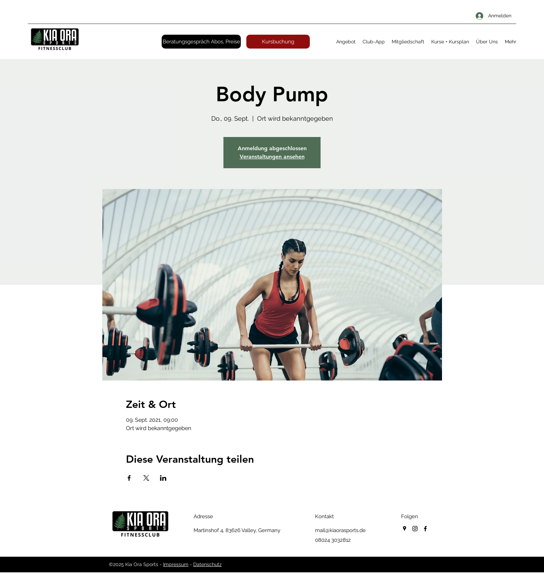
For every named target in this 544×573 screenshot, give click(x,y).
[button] (346, 41)
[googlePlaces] (404, 528)
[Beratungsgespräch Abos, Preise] (201, 42)
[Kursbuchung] (278, 42)
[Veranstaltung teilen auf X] (146, 478)
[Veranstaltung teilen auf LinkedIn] (163, 478)
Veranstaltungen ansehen (272, 156)
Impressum (175, 564)
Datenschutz (207, 564)
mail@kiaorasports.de (340, 530)
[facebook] (425, 528)
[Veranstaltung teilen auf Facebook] (129, 478)
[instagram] (414, 528)
